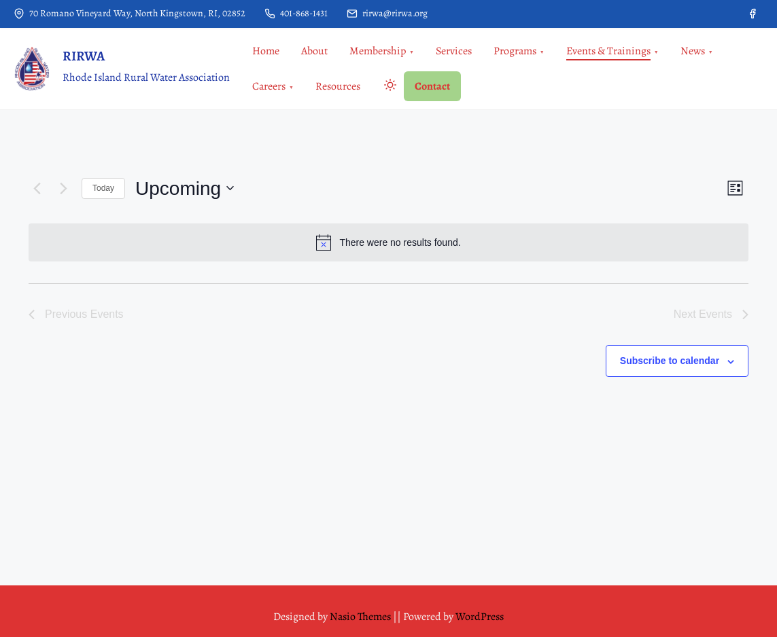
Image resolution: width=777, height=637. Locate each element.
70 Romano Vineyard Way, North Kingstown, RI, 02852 (129, 13)
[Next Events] (63, 188)
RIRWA (84, 56)
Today (103, 188)
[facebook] (752, 13)
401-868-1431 (296, 13)
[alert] (388, 242)
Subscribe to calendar (669, 360)
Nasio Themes (361, 616)
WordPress (479, 616)
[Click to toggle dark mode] (387, 87)
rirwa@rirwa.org (387, 13)
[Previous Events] (37, 188)
